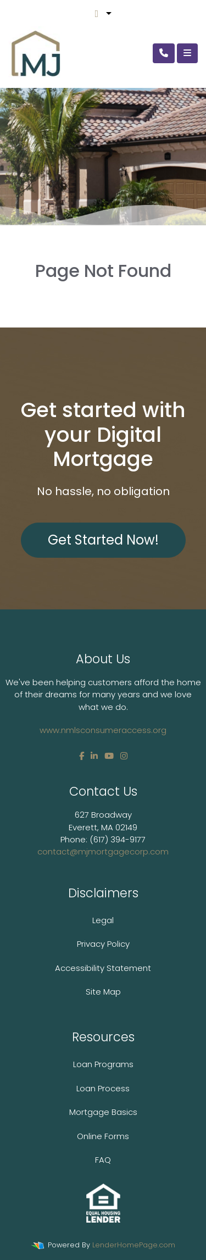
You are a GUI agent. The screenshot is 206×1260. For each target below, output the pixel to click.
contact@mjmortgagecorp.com (103, 851)
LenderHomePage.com (133, 1245)
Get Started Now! (103, 540)
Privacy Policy (103, 944)
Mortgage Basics (103, 1112)
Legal (103, 920)
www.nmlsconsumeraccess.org (103, 730)
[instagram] (123, 756)
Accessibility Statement (103, 968)
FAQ (103, 1159)
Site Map (103, 991)
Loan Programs (103, 1064)
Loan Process (103, 1088)
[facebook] (81, 756)
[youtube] (109, 756)
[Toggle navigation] (187, 53)
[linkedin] (94, 756)
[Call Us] (164, 53)
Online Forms (103, 1136)
